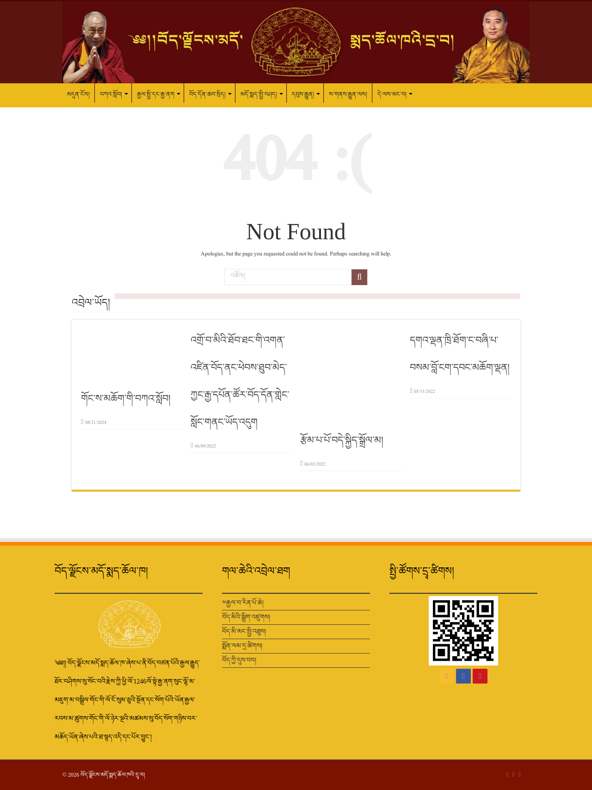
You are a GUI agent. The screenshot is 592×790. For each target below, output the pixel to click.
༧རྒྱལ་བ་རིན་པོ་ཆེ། (243, 602)
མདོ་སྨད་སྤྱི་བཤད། (258, 94)
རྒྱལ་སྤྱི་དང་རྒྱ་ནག (155, 94)
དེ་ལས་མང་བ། (392, 94)
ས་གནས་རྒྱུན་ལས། (348, 94)
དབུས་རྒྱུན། (303, 94)
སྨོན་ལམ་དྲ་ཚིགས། (242, 645)
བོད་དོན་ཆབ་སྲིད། (207, 94)
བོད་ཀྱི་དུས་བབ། (239, 660)
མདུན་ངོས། (78, 94)
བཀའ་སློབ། (111, 94)
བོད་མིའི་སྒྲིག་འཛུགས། (246, 617)
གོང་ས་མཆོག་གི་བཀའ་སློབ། (126, 398)
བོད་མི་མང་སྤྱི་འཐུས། (244, 631)
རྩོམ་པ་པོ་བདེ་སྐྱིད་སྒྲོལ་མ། (341, 440)
